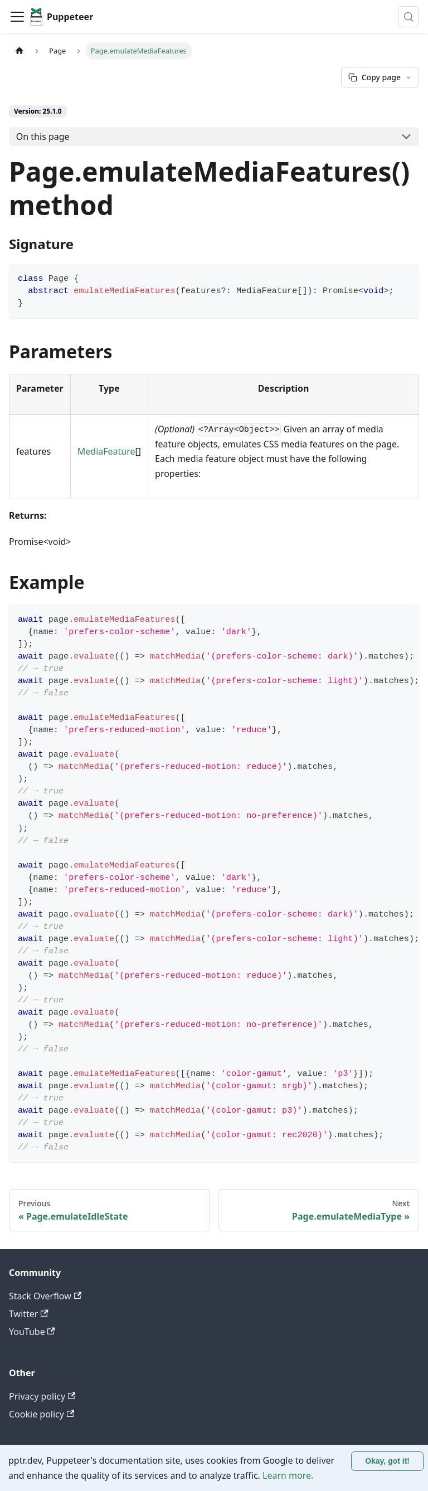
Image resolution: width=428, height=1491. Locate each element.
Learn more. (287, 1475)
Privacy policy (42, 1396)
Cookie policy (41, 1414)
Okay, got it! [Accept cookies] (387, 1460)
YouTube (32, 1332)
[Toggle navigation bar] (17, 16)
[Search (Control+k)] (408, 16)
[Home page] (19, 51)
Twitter (28, 1314)
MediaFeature (106, 451)
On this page (43, 136)
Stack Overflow (45, 1296)
